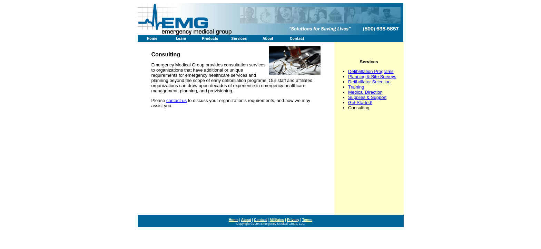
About (246, 220)
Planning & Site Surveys (372, 76)
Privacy (293, 220)
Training (356, 87)
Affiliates (276, 220)
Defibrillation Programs (371, 71)
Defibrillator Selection (369, 81)
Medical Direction (365, 92)
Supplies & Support (367, 97)
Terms (307, 220)
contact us (176, 100)
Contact (260, 220)
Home (233, 220)
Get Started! (360, 102)
